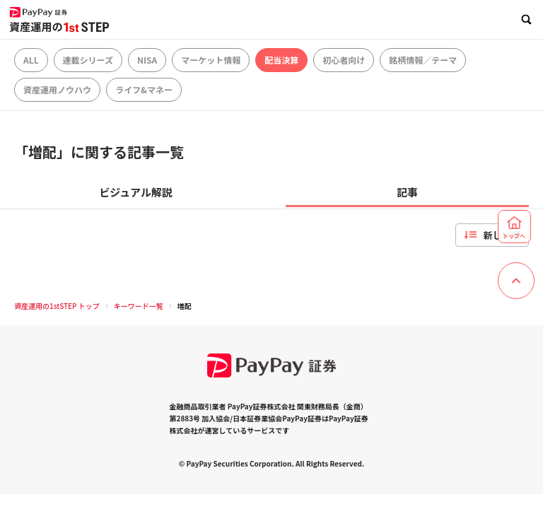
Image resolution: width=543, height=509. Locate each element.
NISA (147, 60)
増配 (184, 305)
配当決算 (281, 60)
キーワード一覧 (138, 305)
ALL (31, 60)
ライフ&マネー (144, 89)
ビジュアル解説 (136, 192)
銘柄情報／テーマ (423, 60)
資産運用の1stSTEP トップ (57, 305)
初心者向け (343, 60)
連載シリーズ (88, 60)
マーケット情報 (210, 60)
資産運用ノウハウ (57, 89)
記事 (407, 192)
